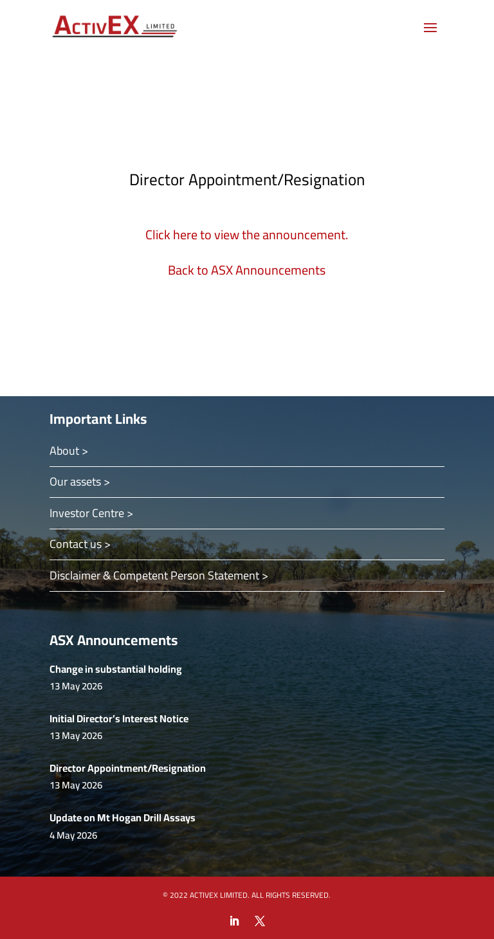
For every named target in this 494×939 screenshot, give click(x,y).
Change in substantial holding (116, 669)
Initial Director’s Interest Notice (119, 718)
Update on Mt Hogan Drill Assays (123, 817)
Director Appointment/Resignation (128, 768)
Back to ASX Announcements (246, 270)
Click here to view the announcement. (246, 234)
